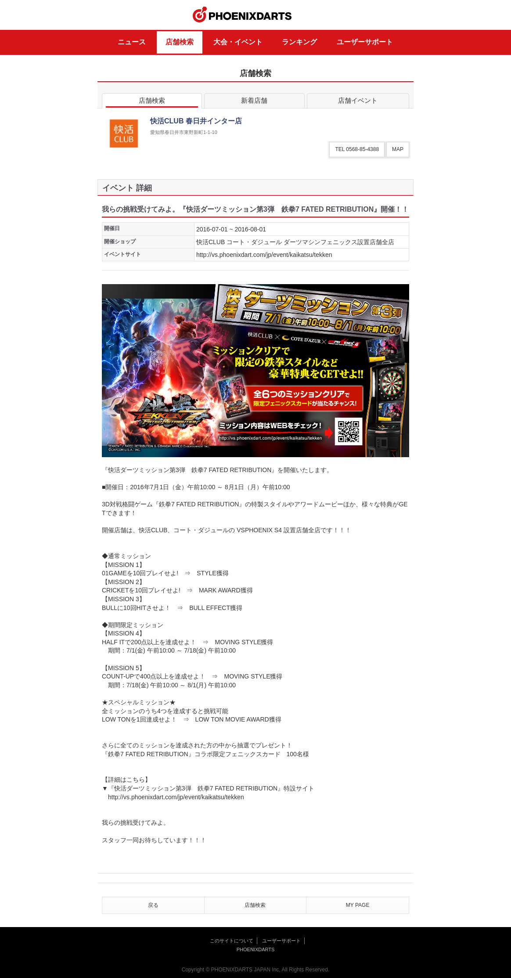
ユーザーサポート (365, 42)
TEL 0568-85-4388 (357, 149)
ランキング (299, 42)
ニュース (132, 42)
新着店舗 (254, 102)
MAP (397, 149)
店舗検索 (180, 42)
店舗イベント (358, 102)
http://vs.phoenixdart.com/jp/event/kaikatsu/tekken (264, 254)
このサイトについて (231, 940)
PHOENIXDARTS (242, 15)
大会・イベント (238, 42)
